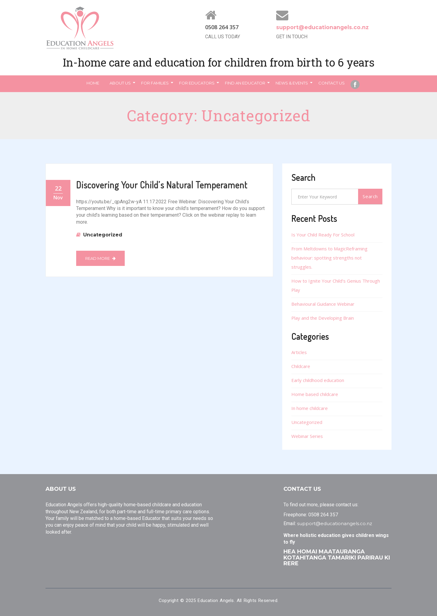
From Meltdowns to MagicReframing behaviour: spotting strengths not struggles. (329, 258)
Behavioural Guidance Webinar (322, 304)
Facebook (355, 84)
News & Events (292, 83)
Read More (100, 258)
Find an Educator (245, 83)
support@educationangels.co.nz (323, 27)
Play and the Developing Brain (322, 318)
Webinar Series (307, 436)
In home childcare (309, 408)
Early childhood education (317, 380)
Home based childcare (314, 394)
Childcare (300, 366)
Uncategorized (102, 235)
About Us (120, 83)
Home (92, 83)
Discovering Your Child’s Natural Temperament (161, 185)
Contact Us (331, 83)
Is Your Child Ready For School (322, 235)
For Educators (197, 83)
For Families (155, 83)
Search (370, 196)
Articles (299, 352)
